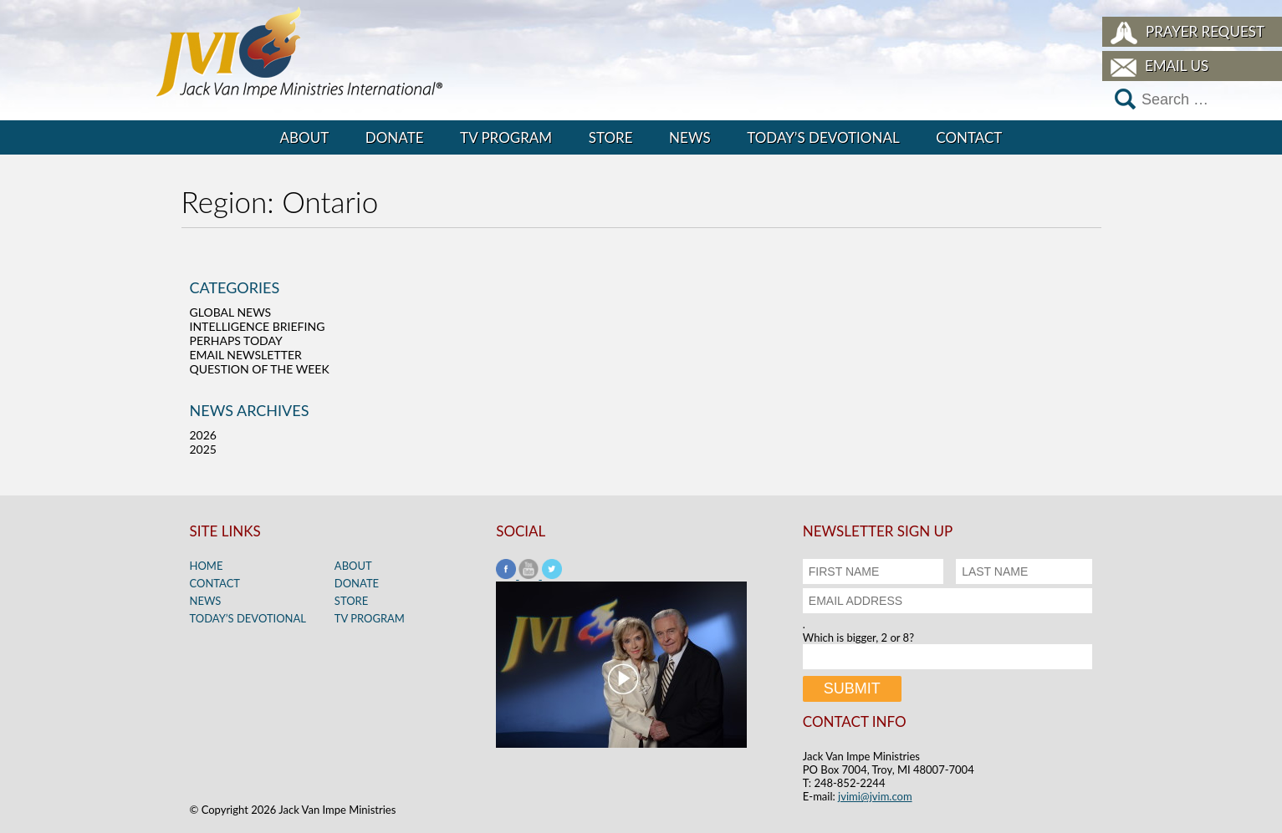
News (690, 137)
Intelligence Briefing (257, 326)
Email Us (1176, 65)
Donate (394, 137)
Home (206, 565)
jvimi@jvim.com (875, 796)
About (304, 137)
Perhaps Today (236, 340)
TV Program (506, 137)
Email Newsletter (246, 355)
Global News (231, 312)
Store (611, 137)
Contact (969, 137)
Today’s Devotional (823, 137)
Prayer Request (1205, 31)
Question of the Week (259, 369)
